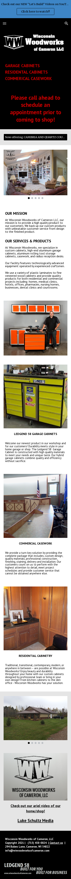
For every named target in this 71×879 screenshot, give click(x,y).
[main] (36, 72)
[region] (35, 9)
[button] (4, 23)
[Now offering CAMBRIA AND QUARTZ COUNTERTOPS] (35, 137)
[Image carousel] (36, 174)
